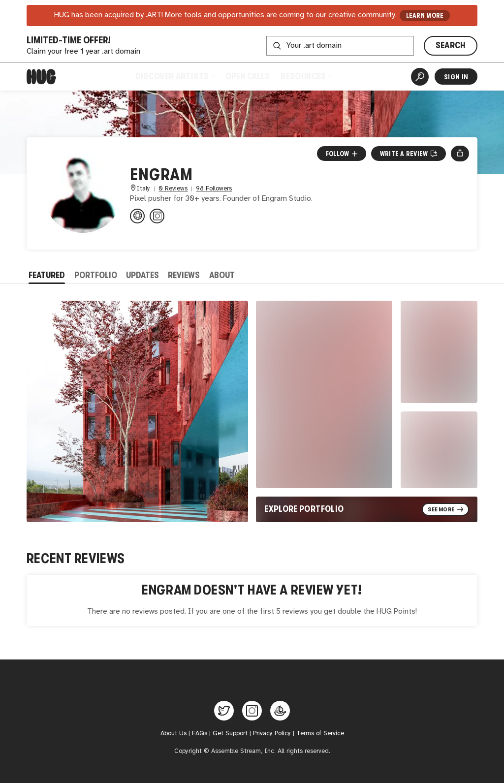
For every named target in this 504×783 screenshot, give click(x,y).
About (222, 275)
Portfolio (95, 275)
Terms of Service (320, 733)
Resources (306, 76)
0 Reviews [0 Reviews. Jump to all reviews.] (173, 189)
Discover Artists (175, 76)
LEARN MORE (425, 15)
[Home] (41, 76)
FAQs (199, 733)
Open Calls (247, 76)
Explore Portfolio (304, 509)
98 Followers (214, 189)
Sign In (456, 77)
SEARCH (451, 45)
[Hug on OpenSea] (280, 710)
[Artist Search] (420, 77)
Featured (47, 275)
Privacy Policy (272, 733)
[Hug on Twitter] (224, 710)
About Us (173, 733)
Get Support (230, 733)
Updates (142, 275)
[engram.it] (137, 216)
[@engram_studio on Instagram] (157, 216)
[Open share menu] (460, 153)
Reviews (184, 275)
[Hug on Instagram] (252, 710)
